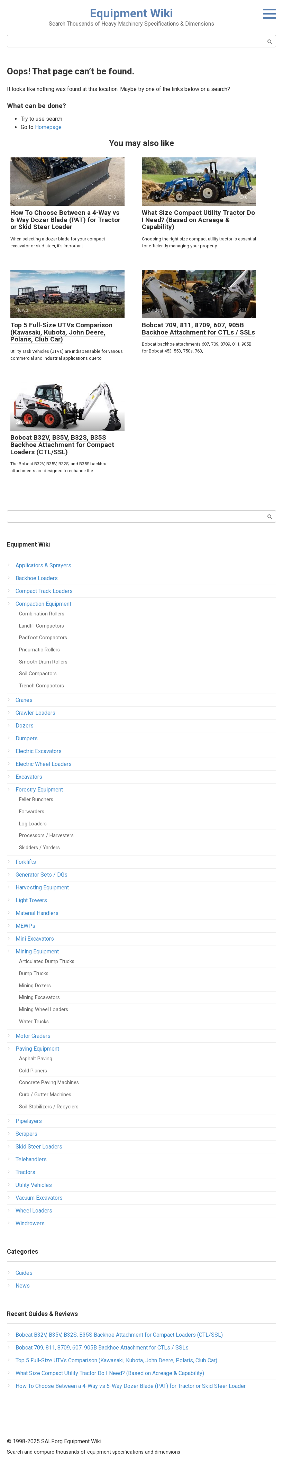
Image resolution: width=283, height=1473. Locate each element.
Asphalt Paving (35, 1059)
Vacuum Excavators (39, 1198)
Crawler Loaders (35, 713)
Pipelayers (29, 1121)
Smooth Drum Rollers (43, 662)
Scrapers (26, 1134)
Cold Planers (33, 1071)
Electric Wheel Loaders (44, 764)
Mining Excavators (39, 997)
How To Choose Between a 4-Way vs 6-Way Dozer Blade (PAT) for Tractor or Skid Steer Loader (65, 220)
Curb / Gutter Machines (45, 1095)
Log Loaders (33, 824)
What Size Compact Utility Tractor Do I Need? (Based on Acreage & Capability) (198, 220)
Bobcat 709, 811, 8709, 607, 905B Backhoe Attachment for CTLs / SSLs (198, 328)
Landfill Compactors (41, 626)
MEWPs (25, 926)
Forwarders (31, 812)
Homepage (48, 127)
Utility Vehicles (34, 1185)
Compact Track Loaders (44, 591)
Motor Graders (33, 1036)
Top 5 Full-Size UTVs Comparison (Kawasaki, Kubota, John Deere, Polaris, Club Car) (61, 332)
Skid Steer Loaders (39, 1146)
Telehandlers (31, 1159)
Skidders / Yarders (39, 848)
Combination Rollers (41, 614)
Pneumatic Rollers (39, 650)
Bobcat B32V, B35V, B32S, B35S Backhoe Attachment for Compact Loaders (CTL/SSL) (62, 444)
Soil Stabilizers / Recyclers (49, 1107)
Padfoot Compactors (43, 638)
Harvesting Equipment (42, 887)
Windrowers (30, 1223)
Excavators (29, 777)
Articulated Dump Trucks (46, 961)
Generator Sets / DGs (41, 874)
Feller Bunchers (36, 800)
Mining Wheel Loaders (43, 1010)
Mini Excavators (35, 938)
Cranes (24, 700)
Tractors (25, 1172)
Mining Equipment (37, 951)
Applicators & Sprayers (43, 565)
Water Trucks (34, 1022)
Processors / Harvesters (46, 836)
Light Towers (31, 900)
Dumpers (27, 738)
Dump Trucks (33, 974)
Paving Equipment (37, 1048)
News (23, 1285)
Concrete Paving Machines (49, 1083)
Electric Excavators (39, 751)
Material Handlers (37, 913)
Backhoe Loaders (37, 578)
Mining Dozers (35, 986)
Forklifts (26, 862)
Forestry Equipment (39, 789)
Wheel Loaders (34, 1210)
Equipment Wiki (131, 13)
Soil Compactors (38, 674)
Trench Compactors (41, 686)
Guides (24, 1273)
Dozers (25, 725)
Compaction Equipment (43, 604)
